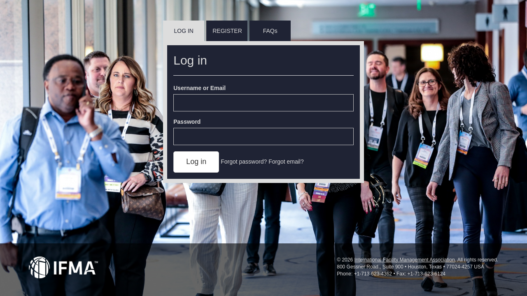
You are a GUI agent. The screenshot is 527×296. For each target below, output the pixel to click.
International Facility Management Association (404, 260)
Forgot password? (244, 161)
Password (187, 121)
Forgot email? (286, 161)
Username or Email (199, 88)
